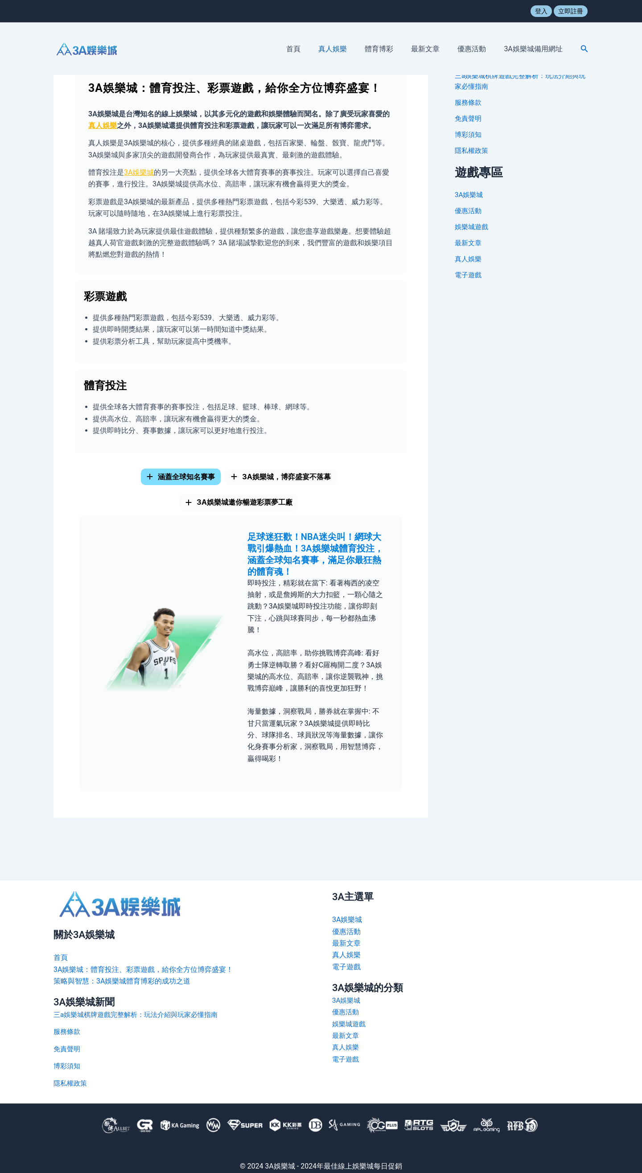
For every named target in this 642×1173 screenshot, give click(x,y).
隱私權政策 (472, 150)
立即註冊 (570, 11)
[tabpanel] (241, 670)
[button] (584, 48)
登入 (541, 11)
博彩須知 (469, 134)
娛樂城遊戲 (472, 226)
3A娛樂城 (139, 172)
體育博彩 (391, 49)
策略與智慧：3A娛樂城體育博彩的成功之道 (122, 981)
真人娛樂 (348, 49)
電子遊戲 (469, 275)
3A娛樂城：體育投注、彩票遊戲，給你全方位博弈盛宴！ (143, 969)
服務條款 (469, 102)
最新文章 (434, 49)
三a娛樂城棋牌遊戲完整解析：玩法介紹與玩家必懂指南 (141, 1014)
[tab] (170, 481)
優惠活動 (477, 49)
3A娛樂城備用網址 (535, 49)
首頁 (313, 49)
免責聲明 (469, 118)
